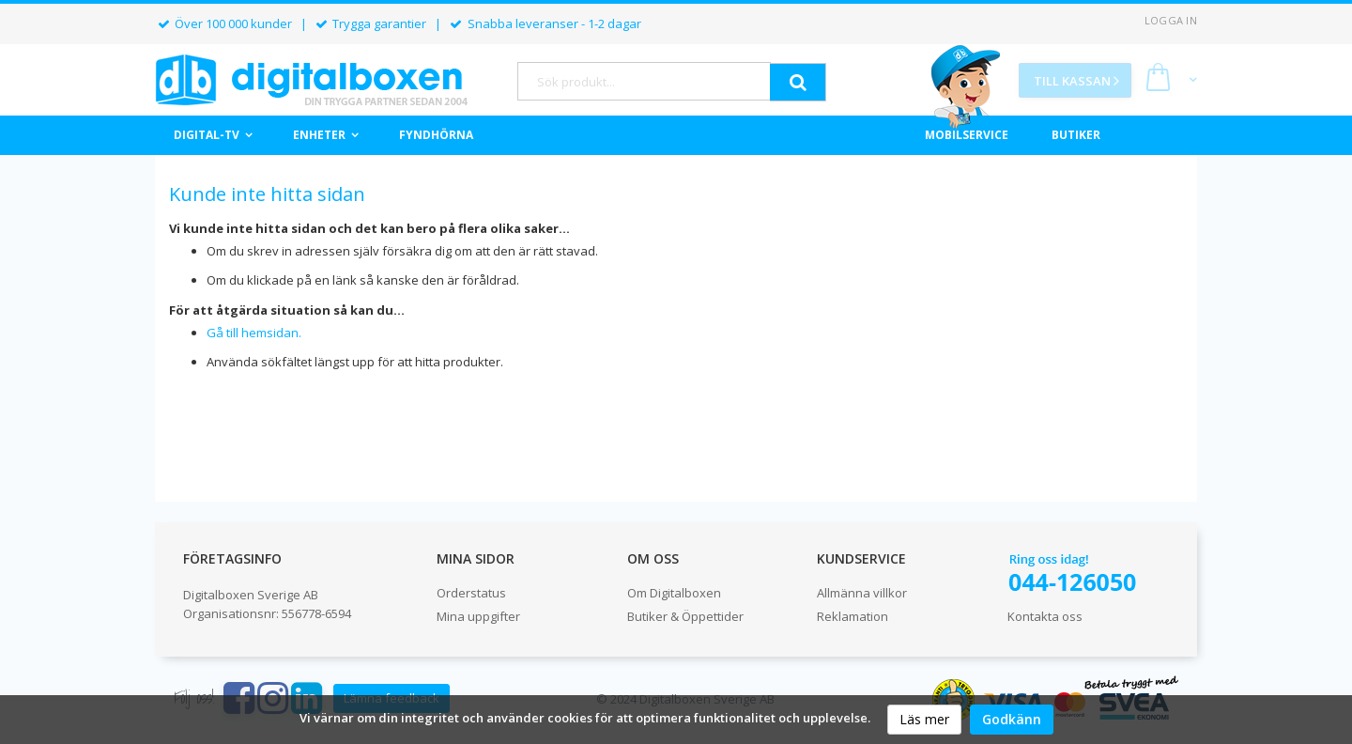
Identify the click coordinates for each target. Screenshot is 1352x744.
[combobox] (644, 81)
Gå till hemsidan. (254, 332)
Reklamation (852, 616)
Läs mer (924, 719)
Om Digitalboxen (674, 592)
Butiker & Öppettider (685, 616)
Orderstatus (471, 592)
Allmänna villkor (862, 592)
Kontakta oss (1045, 616)
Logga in (1171, 20)
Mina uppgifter (478, 616)
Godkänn (1011, 719)
